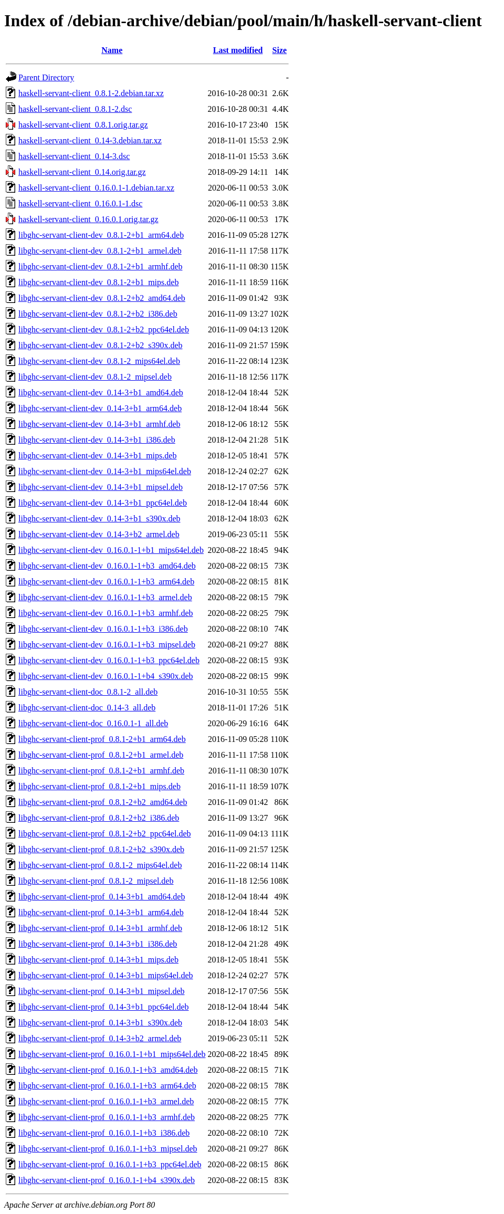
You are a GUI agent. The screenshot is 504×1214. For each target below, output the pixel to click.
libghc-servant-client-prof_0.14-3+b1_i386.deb (97, 943)
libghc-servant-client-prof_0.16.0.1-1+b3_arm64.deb (107, 1085)
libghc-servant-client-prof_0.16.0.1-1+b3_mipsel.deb (107, 1148)
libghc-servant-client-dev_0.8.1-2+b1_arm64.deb (101, 235)
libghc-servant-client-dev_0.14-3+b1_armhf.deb (99, 424)
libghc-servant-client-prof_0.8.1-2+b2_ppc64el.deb (104, 833)
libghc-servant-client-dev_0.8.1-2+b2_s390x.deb (100, 345)
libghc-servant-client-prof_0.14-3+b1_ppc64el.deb (103, 1006)
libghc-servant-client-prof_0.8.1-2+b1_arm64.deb (102, 739)
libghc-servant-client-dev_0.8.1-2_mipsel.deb (95, 376)
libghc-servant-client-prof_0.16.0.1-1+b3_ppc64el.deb (109, 1164)
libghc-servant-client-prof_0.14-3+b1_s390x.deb (100, 1022)
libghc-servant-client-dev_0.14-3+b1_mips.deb (97, 455)
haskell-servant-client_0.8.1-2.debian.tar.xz (91, 93)
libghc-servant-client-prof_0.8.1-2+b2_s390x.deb (101, 849)
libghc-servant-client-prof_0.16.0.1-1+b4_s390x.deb (106, 1180)
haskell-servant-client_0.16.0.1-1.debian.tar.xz (96, 187)
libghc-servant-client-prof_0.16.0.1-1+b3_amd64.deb (107, 1069)
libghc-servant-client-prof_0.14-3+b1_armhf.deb (100, 928)
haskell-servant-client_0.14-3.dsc (74, 156)
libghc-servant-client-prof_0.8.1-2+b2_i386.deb (98, 817)
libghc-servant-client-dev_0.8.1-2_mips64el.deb (99, 361)
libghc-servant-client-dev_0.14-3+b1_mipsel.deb (100, 487)
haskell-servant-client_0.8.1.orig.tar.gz (83, 124)
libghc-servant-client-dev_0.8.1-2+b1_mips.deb (98, 282)
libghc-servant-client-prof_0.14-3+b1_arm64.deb (101, 912)
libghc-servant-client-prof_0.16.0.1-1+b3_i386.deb (104, 1132)
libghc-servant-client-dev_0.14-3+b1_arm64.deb (100, 408)
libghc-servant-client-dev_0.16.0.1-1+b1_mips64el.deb (111, 550)
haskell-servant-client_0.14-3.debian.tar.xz (90, 140)
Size (279, 50)
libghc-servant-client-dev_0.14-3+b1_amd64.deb (100, 392)
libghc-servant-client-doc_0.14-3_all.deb (86, 707)
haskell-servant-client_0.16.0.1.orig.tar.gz (88, 219)
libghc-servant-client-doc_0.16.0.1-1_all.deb (93, 723)
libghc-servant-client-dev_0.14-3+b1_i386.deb (96, 439)
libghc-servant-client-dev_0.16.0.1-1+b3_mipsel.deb (106, 644)
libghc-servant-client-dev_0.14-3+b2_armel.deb (99, 534)
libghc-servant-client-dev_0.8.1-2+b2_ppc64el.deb (103, 329)
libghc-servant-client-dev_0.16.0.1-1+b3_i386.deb (103, 628)
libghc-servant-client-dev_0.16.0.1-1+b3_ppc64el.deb (109, 660)
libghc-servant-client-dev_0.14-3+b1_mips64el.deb (104, 471)
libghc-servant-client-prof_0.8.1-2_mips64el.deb (100, 865)
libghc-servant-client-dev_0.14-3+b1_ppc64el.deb (102, 502)
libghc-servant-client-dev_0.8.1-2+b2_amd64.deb (101, 298)
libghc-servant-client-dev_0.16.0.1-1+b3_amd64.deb (107, 565)
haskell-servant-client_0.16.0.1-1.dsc (80, 203)
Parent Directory (46, 77)
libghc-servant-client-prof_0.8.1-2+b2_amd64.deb (102, 802)
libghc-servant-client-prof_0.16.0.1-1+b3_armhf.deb (106, 1117)
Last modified (238, 50)
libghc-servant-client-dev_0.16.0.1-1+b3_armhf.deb (105, 613)
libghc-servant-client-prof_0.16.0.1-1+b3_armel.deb (106, 1101)
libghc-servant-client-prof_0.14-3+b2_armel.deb (99, 1038)
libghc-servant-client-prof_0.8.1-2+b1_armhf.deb (101, 770)
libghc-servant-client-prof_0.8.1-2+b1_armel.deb (100, 754)
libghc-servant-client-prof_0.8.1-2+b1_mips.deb (99, 786)
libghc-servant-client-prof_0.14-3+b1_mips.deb (98, 959)
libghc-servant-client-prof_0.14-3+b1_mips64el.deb (105, 975)
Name (111, 50)
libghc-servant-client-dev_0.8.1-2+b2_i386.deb (97, 313)
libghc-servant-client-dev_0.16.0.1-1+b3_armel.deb (105, 597)
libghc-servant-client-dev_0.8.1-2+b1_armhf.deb (100, 266)
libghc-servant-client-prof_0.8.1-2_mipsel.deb (95, 880)
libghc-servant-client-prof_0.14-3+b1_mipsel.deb (101, 991)
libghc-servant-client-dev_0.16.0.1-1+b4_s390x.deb (105, 676)
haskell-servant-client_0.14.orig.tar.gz (82, 172)
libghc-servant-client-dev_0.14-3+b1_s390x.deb (99, 518)
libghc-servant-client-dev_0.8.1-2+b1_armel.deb (100, 250)
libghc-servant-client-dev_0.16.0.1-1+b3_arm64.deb (106, 581)
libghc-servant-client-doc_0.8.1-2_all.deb (88, 691)
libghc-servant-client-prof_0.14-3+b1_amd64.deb (101, 896)
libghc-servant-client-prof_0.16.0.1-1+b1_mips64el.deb (112, 1054)
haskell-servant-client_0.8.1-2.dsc (75, 108)
